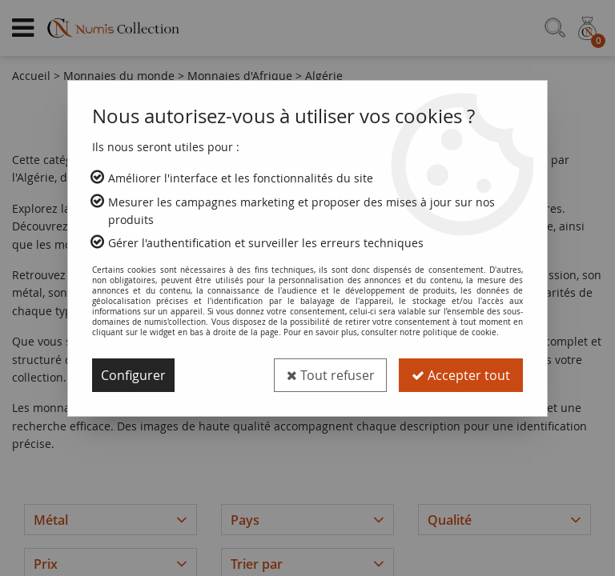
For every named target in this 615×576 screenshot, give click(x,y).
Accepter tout (461, 375)
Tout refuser (330, 375)
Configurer (133, 375)
